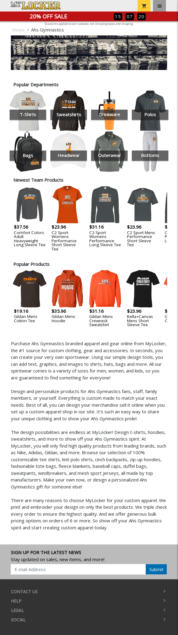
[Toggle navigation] (159, 6)
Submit (156, 569)
